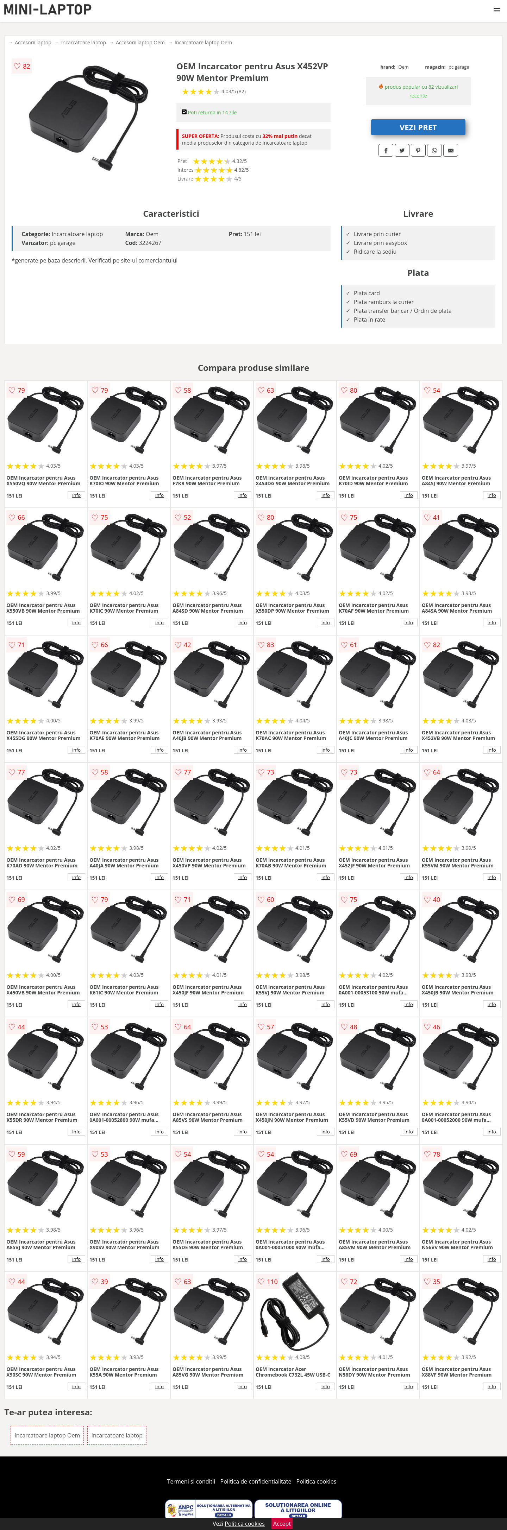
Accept (282, 1524)
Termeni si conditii (191, 1481)
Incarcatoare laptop (83, 42)
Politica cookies (316, 1481)
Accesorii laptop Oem (140, 42)
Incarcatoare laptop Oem (203, 42)
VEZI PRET (418, 127)
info (76, 495)
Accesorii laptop (33, 42)
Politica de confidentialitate (256, 1481)
